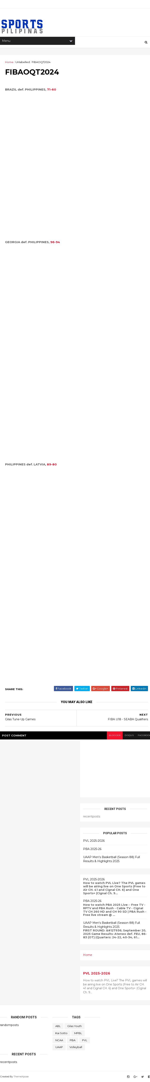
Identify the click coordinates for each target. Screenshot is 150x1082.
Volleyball (76, 1047)
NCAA (59, 1040)
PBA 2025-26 (92, 849)
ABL (58, 1026)
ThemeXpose (21, 1076)
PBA (72, 1040)
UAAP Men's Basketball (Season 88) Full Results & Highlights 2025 (111, 859)
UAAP (59, 1047)
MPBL (78, 1033)
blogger (115, 735)
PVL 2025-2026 (94, 841)
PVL (84, 1040)
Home (9, 62)
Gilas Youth (74, 1026)
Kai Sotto (61, 1033)
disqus (129, 735)
